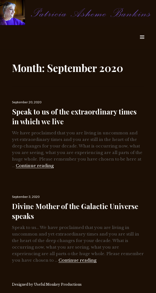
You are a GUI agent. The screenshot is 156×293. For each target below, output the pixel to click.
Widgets (142, 43)
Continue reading (35, 165)
